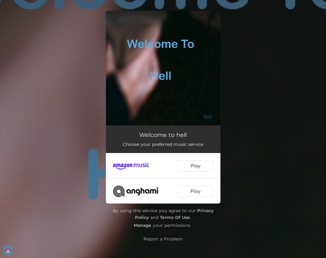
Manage (142, 225)
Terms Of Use (175, 217)
